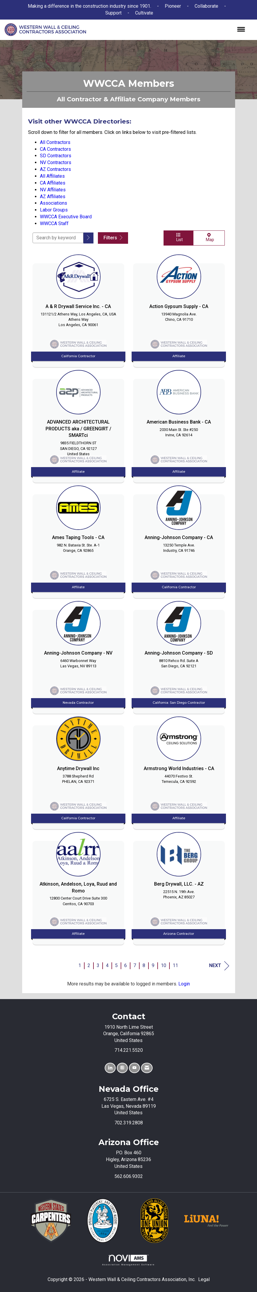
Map (209, 237)
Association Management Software (128, 1260)
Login (184, 984)
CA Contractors (55, 149)
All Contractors (55, 142)
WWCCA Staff (54, 223)
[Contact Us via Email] (147, 1068)
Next (219, 965)
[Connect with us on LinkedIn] (110, 1068)
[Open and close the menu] (168, 29)
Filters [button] (113, 238)
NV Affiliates (53, 190)
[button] (88, 238)
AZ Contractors (55, 169)
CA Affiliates (52, 183)
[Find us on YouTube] (134, 1068)
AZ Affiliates (52, 196)
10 (163, 965)
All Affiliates (52, 176)
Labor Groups (54, 210)
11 (175, 965)
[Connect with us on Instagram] (122, 1068)
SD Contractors (55, 155)
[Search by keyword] (58, 238)
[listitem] (78, 309)
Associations (53, 203)
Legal (204, 1279)
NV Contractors (55, 162)
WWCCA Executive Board (66, 216)
